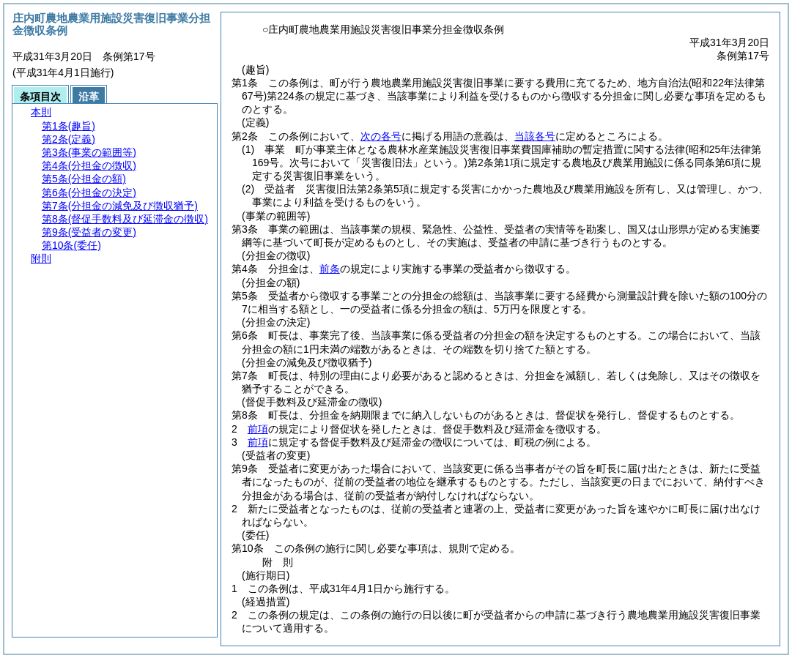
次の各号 (380, 136)
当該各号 (534, 136)
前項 (258, 429)
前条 (329, 268)
